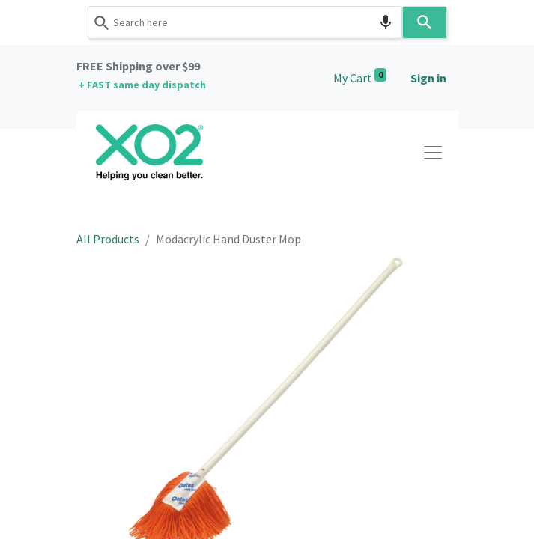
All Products (107, 238)
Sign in (428, 77)
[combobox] (245, 22)
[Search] (424, 22)
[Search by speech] (385, 22)
